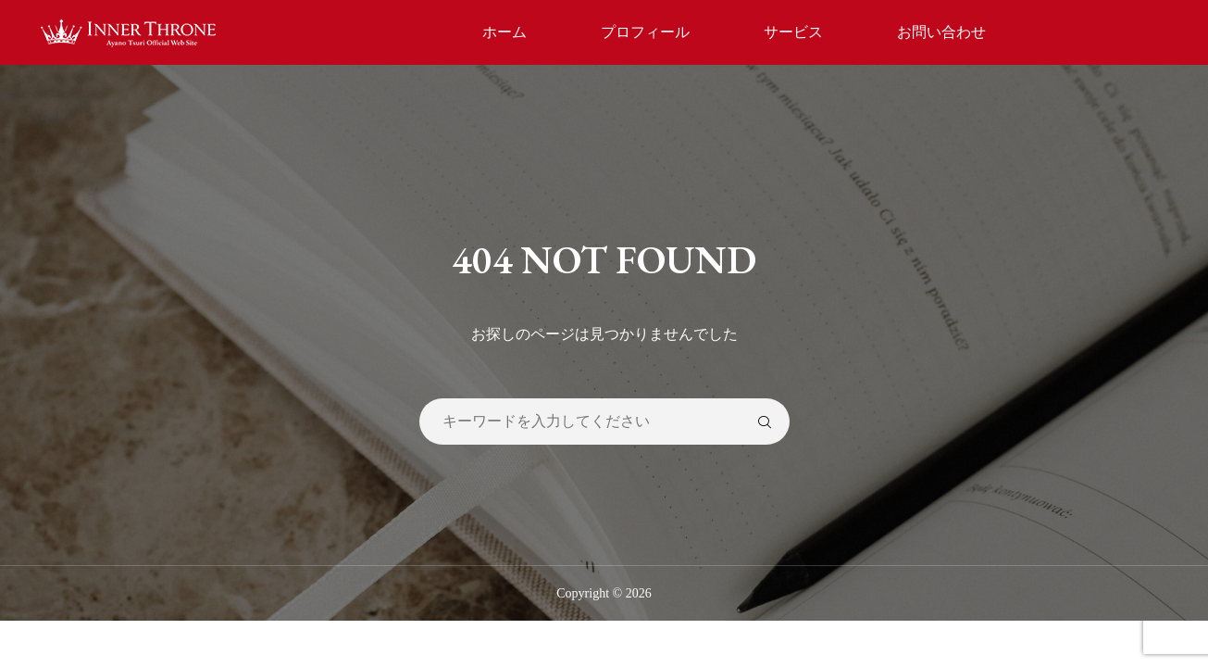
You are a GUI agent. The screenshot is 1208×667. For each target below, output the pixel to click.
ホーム (504, 32)
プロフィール (645, 32)
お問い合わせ (941, 32)
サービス (793, 32)
